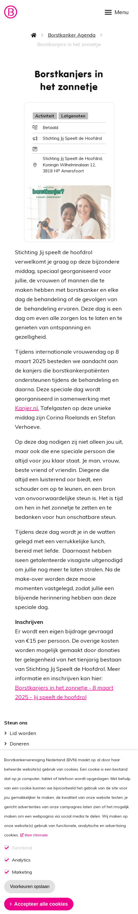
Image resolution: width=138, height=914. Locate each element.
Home (34, 35)
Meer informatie (36, 848)
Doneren (19, 743)
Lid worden (23, 733)
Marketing (22, 884)
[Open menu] (118, 12)
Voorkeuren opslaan (29, 899)
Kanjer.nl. (27, 408)
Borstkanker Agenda (72, 35)
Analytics (21, 872)
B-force (18, 754)
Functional (22, 860)
